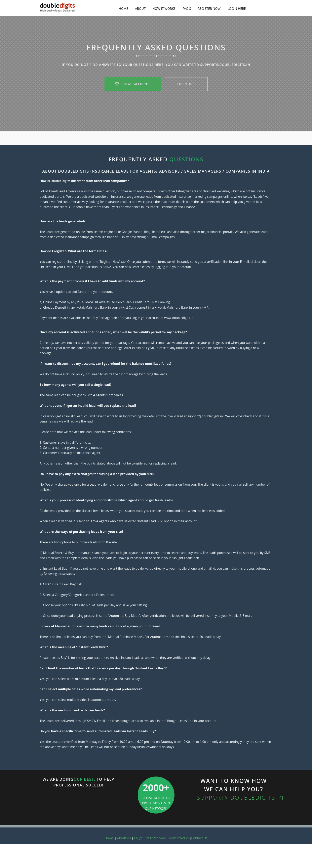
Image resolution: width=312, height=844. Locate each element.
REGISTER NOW (209, 8)
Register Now (156, 838)
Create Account (133, 84)
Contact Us (199, 838)
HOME (123, 8)
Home (109, 838)
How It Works (179, 838)
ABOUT (140, 8)
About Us (124, 838)
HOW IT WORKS (164, 8)
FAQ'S (186, 8)
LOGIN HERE (236, 8)
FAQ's (138, 838)
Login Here (186, 84)
